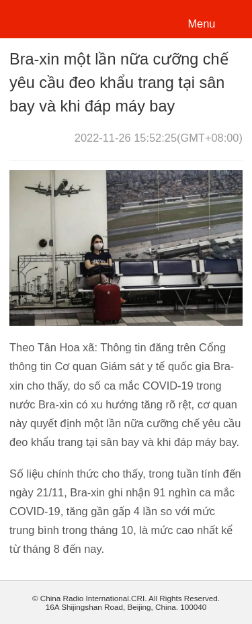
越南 (56, 18)
